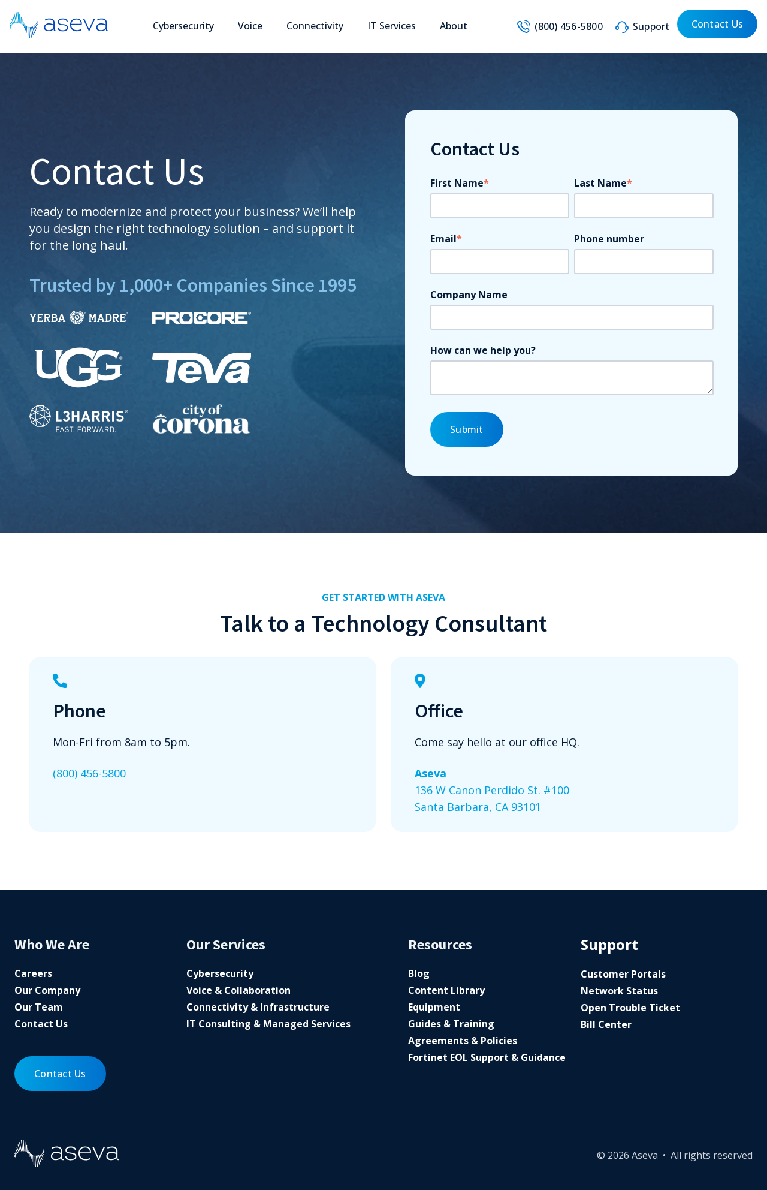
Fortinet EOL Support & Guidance (487, 1057)
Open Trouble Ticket (630, 1007)
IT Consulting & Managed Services (268, 1023)
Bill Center (606, 1024)
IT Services (391, 25)
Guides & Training (451, 1023)
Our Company (47, 990)
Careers (33, 973)
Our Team (38, 1007)
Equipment (434, 1007)
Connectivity (314, 25)
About (453, 25)
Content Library (446, 990)
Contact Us (717, 24)
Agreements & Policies (462, 1040)
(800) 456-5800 (569, 26)
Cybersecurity (183, 25)
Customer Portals (623, 974)
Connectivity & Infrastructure (258, 1007)
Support (651, 26)
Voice (250, 25)
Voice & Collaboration (238, 990)
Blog (419, 973)
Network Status (619, 990)
